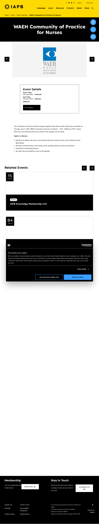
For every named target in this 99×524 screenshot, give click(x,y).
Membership (90, 2)
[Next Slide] (92, 59)
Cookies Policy (10, 514)
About (78, 8)
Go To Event (29, 108)
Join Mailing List (84, 488)
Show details (81, 269)
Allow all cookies (78, 277)
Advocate (58, 8)
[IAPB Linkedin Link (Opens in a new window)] (71, 3)
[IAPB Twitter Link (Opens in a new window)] (66, 3)
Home (7, 15)
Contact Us (8, 505)
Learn (48, 8)
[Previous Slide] (7, 59)
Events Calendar (22, 15)
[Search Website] (92, 8)
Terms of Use (24, 505)
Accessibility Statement (24, 510)
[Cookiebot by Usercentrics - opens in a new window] (83, 245)
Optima (92, 512)
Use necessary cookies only (49, 277)
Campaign (38, 8)
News (86, 8)
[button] (80, 3)
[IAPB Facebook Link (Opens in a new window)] (69, 3)
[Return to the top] (92, 505)
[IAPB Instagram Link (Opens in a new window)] (74, 3)
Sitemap (7, 508)
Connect (69, 8)
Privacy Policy (24, 514)
